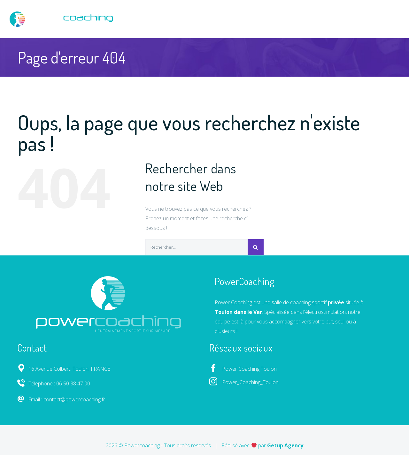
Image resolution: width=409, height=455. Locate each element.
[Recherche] (256, 247)
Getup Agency (285, 445)
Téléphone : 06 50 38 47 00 (53, 383)
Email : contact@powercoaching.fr (61, 399)
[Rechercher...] (196, 247)
